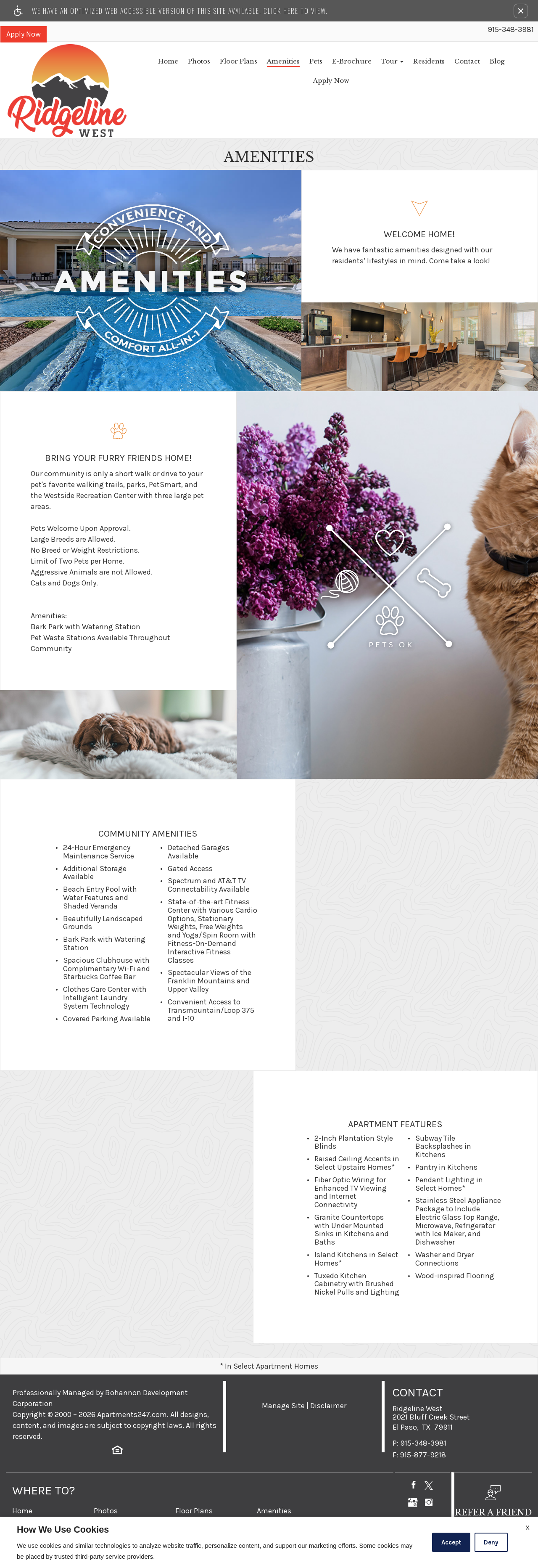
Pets (266, 61)
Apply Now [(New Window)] (489, 61)
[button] (520, 11)
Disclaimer (328, 1364)
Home (115, 61)
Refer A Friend (280, 1503)
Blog (453, 61)
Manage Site (283, 1364)
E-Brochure (303, 61)
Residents (382, 61)
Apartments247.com (132, 1373)
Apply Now (23, 33)
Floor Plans (187, 61)
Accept (451, 1542)
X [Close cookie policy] (527, 1527)
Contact (422, 61)
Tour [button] (345, 61)
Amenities (232, 61)
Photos (146, 61)
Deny (491, 1542)
